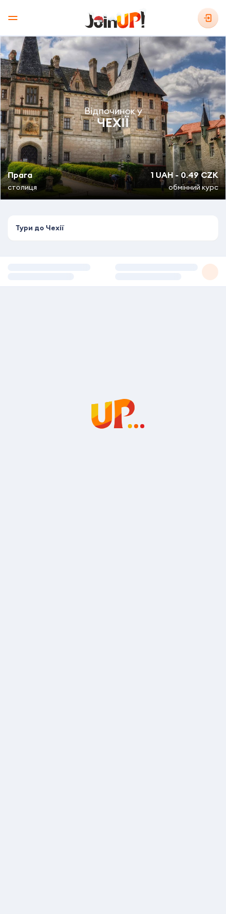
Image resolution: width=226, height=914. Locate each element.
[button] (113, 271)
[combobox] (113, 228)
